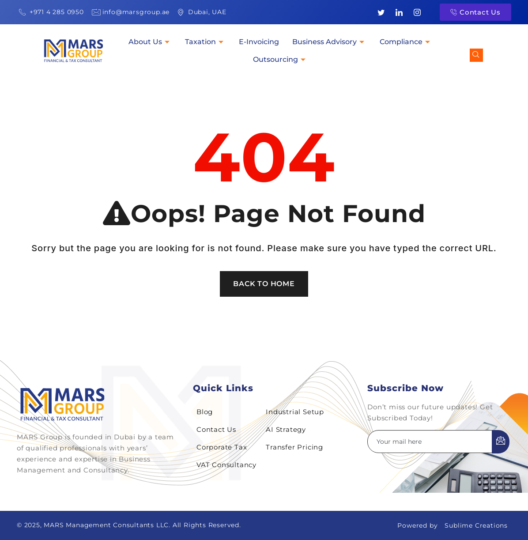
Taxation (205, 42)
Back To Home (264, 283)
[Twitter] (381, 12)
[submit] (500, 441)
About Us (150, 42)
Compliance (406, 42)
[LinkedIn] (399, 12)
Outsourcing (280, 59)
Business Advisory (329, 42)
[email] (430, 441)
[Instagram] (417, 12)
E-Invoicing (259, 42)
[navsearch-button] (476, 55)
